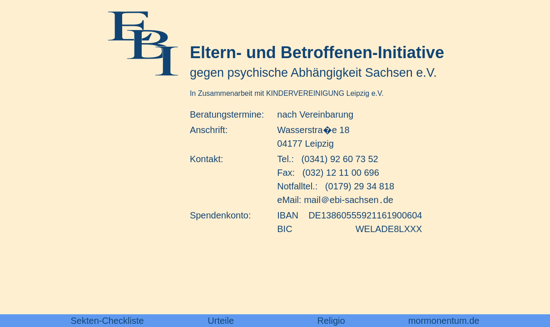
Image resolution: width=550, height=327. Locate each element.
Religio (331, 321)
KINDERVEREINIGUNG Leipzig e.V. (325, 93)
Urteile (221, 321)
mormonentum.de (444, 321)
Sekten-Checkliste (107, 321)
